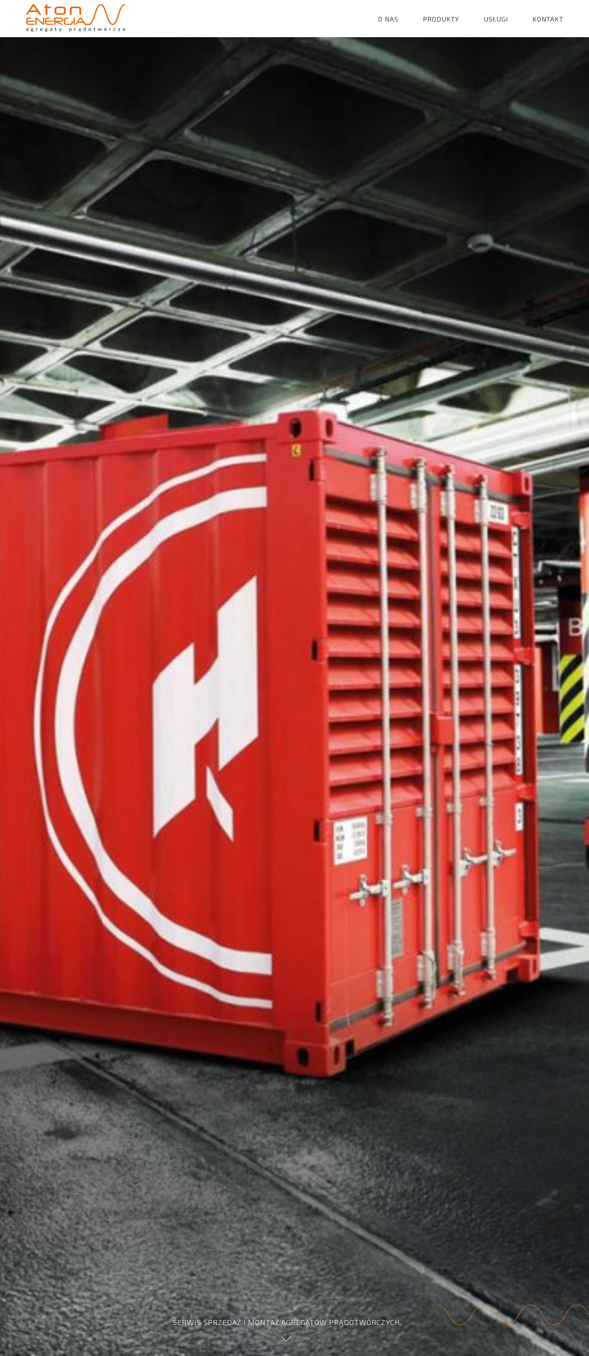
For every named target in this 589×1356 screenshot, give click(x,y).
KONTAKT (547, 19)
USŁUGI (496, 19)
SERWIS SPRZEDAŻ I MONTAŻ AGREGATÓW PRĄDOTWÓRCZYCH (286, 1330)
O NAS (388, 19)
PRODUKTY (441, 19)
